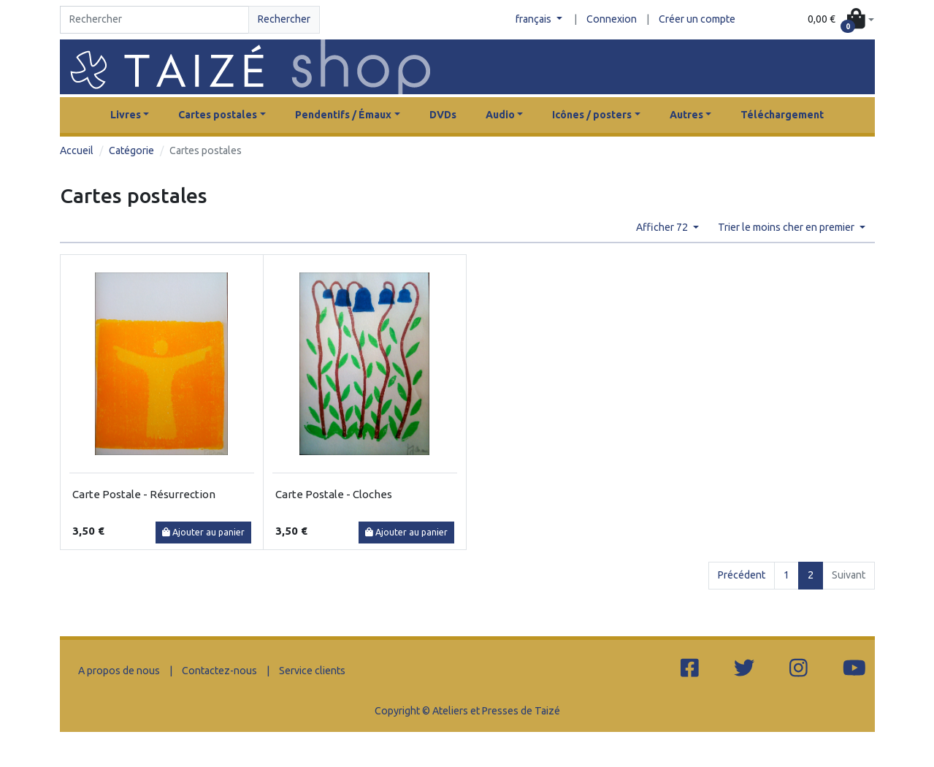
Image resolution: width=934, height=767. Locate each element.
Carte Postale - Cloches (333, 494)
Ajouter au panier (203, 532)
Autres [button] (686, 115)
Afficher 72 (663, 227)
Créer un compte (697, 19)
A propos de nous (119, 670)
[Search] (154, 20)
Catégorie (131, 150)
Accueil (76, 150)
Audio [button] (500, 115)
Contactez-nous (219, 670)
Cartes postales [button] (217, 115)
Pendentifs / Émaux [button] (343, 115)
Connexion (611, 19)
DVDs (442, 115)
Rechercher (284, 19)
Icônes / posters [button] (592, 115)
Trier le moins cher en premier (787, 227)
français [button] (535, 19)
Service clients (312, 670)
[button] (840, 20)
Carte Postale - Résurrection (143, 494)
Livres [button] (125, 115)
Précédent (741, 575)
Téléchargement (782, 115)
